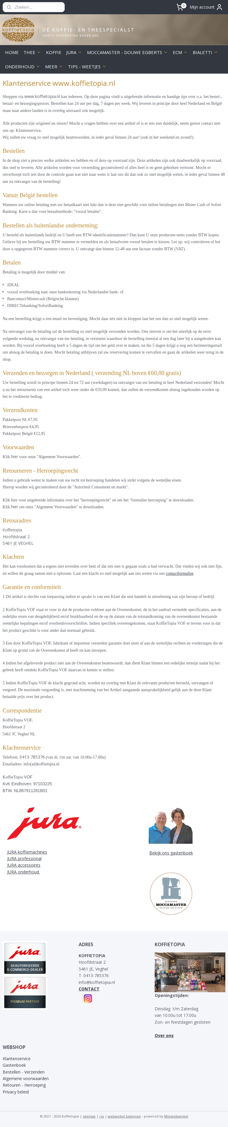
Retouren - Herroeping (24, 1085)
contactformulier (179, 573)
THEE (32, 52)
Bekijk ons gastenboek (171, 853)
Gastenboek (14, 1065)
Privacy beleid (16, 1092)
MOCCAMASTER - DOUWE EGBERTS (127, 52)
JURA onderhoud (23, 872)
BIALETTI (205, 52)
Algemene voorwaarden (26, 1078)
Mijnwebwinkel (176, 1116)
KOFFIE (53, 52)
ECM (180, 52)
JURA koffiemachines (27, 852)
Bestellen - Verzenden (24, 1072)
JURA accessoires (23, 865)
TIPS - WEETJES (87, 66)
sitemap (89, 1116)
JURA (74, 52)
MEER (54, 66)
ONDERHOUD (22, 66)
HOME (12, 52)
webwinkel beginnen (124, 1116)
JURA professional (24, 858)
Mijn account (206, 7)
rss (101, 1116)
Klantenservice (17, 1058)
